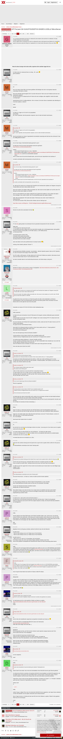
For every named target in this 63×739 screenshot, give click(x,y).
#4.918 (59, 627)
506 (28, 33)
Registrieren (22, 23)
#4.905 (59, 404)
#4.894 (59, 110)
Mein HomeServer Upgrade (13, 715)
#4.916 (59, 590)
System (7, 282)
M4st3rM (7, 712)
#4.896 (59, 140)
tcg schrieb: (16, 128)
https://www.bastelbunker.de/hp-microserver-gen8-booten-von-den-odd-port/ (29, 601)
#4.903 (59, 310)
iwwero (10, 81)
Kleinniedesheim (9, 297)
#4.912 (59, 526)
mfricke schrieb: (17, 288)
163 (15, 33)
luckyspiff (7, 716)
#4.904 (59, 350)
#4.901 (59, 265)
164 (18, 33)
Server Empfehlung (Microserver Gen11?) (23, 710)
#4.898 (59, 207)
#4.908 (59, 454)
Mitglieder (16, 23)
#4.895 (59, 125)
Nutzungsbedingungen (41, 737)
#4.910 (59, 495)
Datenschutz (49, 737)
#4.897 (59, 162)
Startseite (58, 737)
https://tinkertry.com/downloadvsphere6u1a (22, 146)
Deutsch (12, 737)
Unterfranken (9, 262)
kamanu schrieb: (17, 593)
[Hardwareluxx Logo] (8, 2)
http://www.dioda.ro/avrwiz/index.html (21, 623)
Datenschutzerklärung (41, 732)
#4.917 (59, 609)
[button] (5, 24)
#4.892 (59, 69)
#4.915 (59, 574)
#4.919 (59, 646)
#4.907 (59, 440)
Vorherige (5, 33)
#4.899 (59, 221)
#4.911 (59, 510)
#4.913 (59, 544)
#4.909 (59, 479)
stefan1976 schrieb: (18, 560)
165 (20, 33)
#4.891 (59, 36)
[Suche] (45, 2)
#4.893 (59, 84)
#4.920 (59, 660)
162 (12, 33)
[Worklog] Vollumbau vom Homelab (15, 725)
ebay (18, 223)
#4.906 (59, 422)
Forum (2, 23)
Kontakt (34, 737)
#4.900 (59, 249)
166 (23, 33)
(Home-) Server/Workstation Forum (20, 712)
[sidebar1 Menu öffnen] (60, 2)
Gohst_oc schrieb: (17, 353)
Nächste (31, 33)
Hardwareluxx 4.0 (5, 737)
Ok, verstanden (50, 735)
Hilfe (54, 737)
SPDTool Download (38, 549)
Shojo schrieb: (17, 611)
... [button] (10, 33)
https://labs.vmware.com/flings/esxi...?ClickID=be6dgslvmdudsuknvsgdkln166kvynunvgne (32, 203)
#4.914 (59, 558)
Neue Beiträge (9, 23)
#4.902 (59, 285)
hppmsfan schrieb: (17, 664)
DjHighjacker (8, 722)
